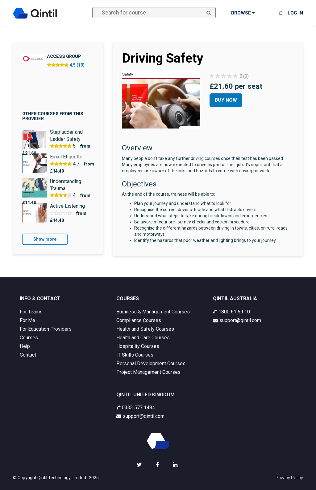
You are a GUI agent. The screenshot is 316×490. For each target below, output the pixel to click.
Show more (44, 239)
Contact (28, 355)
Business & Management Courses (153, 312)
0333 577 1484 (135, 407)
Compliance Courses (138, 320)
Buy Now (226, 100)
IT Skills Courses (134, 355)
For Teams (31, 312)
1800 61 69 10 (231, 312)
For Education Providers (46, 329)
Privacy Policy (289, 477)
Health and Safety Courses (145, 329)
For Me (27, 320)
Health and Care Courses (143, 338)
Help (25, 346)
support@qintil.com (237, 320)
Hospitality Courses (137, 346)
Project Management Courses (148, 372)
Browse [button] (243, 13)
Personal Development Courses (150, 363)
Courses (29, 338)
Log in (295, 13)
